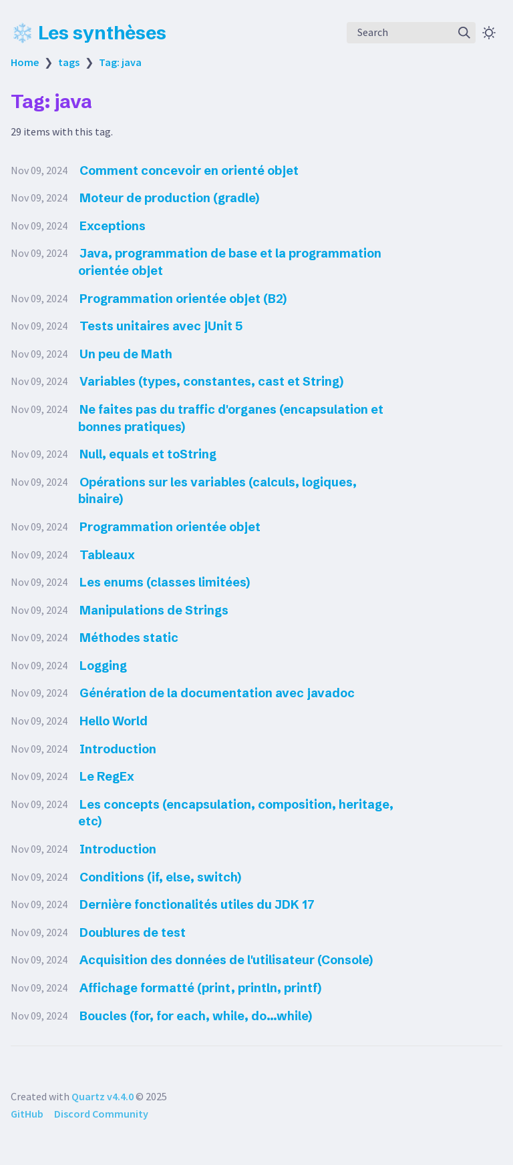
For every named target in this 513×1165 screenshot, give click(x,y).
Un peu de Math (125, 354)
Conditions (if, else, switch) (160, 877)
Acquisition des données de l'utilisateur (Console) (226, 959)
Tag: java (120, 62)
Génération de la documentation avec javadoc (217, 693)
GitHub (27, 1113)
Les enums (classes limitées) (164, 582)
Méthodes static (128, 637)
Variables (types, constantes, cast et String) (211, 381)
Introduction (117, 749)
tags (68, 62)
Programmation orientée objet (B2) (183, 298)
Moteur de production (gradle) (169, 198)
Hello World (113, 721)
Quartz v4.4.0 (102, 1096)
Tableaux (107, 554)
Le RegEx (106, 776)
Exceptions (112, 226)
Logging (103, 665)
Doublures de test (132, 932)
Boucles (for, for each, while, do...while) (195, 1016)
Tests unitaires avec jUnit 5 (160, 326)
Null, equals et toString (147, 454)
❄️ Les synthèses (88, 32)
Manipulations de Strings (153, 610)
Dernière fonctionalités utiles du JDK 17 (197, 904)
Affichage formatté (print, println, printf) (200, 988)
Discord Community (101, 1113)
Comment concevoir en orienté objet (189, 170)
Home (25, 62)
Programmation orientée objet (170, 526)
